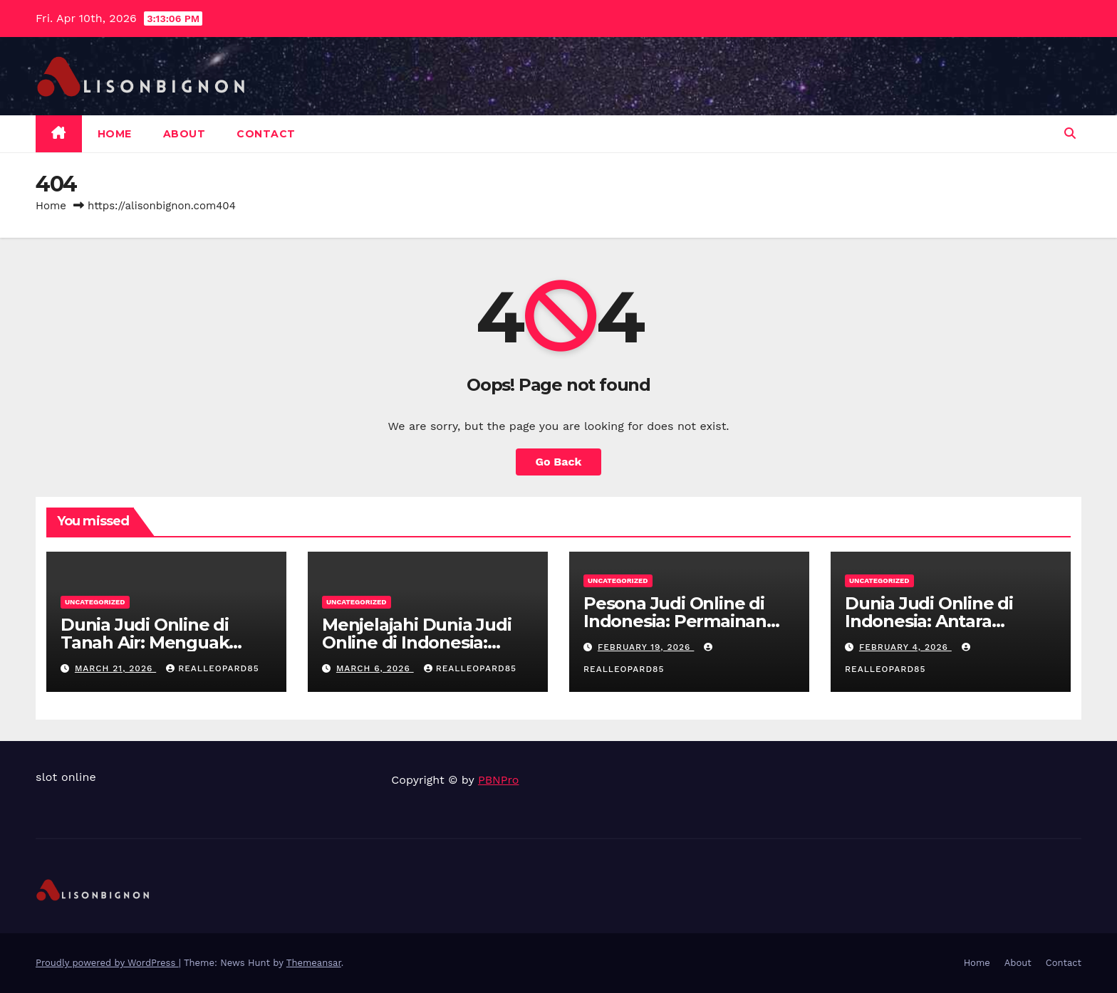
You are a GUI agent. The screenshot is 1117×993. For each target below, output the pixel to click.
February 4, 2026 (905, 647)
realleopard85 (212, 668)
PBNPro (498, 780)
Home (115, 133)
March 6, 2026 (375, 668)
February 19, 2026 (646, 647)
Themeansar (313, 962)
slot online (66, 777)
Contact (266, 133)
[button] (1070, 133)
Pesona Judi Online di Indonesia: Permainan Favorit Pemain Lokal (675, 621)
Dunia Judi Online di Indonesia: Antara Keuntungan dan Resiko (946, 621)
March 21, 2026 (115, 668)
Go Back (559, 461)
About (184, 133)
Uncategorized (95, 602)
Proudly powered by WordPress (107, 962)
